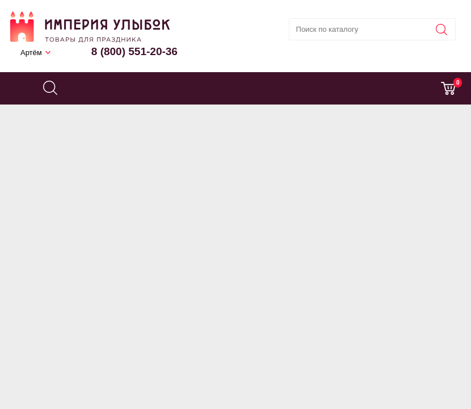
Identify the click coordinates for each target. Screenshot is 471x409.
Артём (31, 52)
